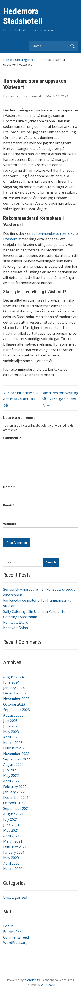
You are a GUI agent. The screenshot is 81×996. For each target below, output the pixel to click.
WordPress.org (15, 942)
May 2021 (11, 830)
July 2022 (10, 770)
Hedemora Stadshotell (23, 16)
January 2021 (13, 852)
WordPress (32, 980)
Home (7, 60)
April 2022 (11, 781)
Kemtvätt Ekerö (15, 622)
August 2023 (13, 715)
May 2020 (11, 857)
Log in (8, 926)
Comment (12, 438)
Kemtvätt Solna (15, 627)
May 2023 (11, 731)
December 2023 (16, 693)
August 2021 (13, 814)
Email (8, 505)
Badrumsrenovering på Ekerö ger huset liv (59, 399)
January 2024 (13, 687)
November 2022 (16, 753)
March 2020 (12, 868)
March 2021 (12, 841)
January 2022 (13, 792)
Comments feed (16, 937)
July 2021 (10, 819)
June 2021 (11, 825)
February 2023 (15, 748)
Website (9, 524)
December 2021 (16, 797)
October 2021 (14, 803)
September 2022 (16, 759)
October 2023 (14, 704)
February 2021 (15, 846)
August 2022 (13, 764)
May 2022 (11, 775)
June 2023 (11, 726)
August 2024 (13, 677)
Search (72, 46)
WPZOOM (48, 985)
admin (12, 96)
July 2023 (10, 720)
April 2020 (11, 863)
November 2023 (16, 698)
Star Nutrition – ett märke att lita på (20, 399)
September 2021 (16, 808)
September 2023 (16, 709)
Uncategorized (25, 60)
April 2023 (11, 737)
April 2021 (11, 836)
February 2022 (15, 786)
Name (9, 487)
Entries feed (13, 931)
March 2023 (12, 742)
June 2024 (11, 682)
